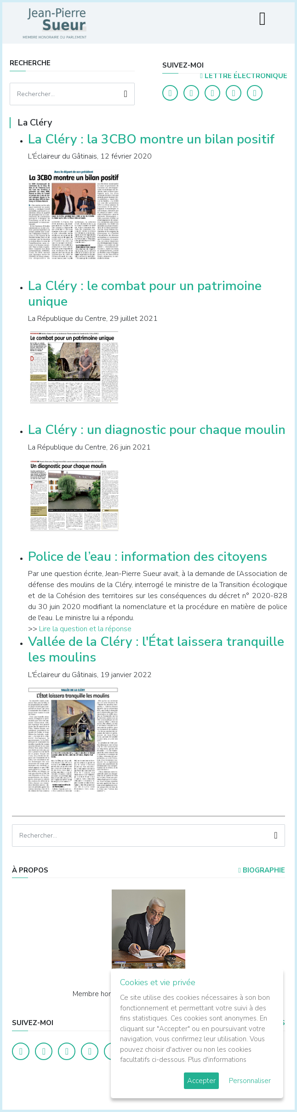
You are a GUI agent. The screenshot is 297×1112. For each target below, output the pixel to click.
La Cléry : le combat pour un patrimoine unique (145, 293)
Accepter (201, 1080)
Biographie (261, 870)
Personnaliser (250, 1080)
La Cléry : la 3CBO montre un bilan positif (151, 139)
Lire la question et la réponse (85, 629)
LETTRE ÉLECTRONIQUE (243, 75)
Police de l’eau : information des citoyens (147, 556)
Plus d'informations (217, 1059)
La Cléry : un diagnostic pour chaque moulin (157, 430)
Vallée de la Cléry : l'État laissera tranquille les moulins (156, 649)
